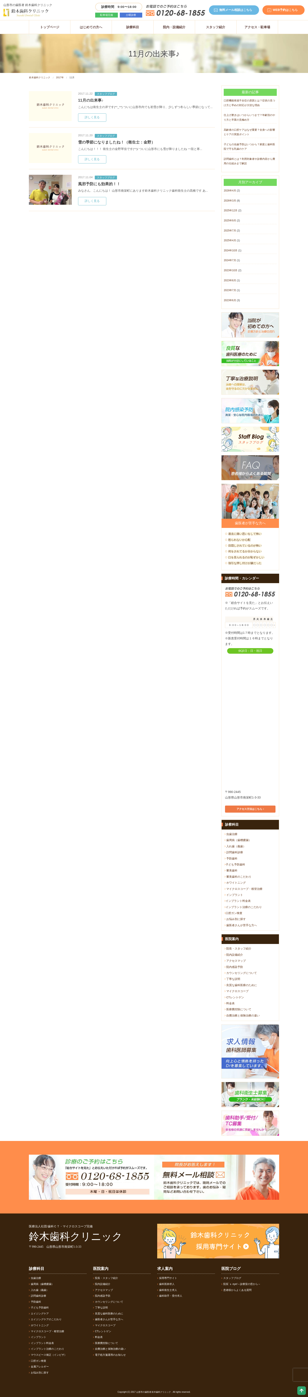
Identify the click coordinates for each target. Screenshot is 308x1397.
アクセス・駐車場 (257, 27)
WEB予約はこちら (285, 10)
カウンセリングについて (241, 973)
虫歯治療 (231, 834)
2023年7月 (230, 290)
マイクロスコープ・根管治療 (244, 888)
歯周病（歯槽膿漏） (238, 840)
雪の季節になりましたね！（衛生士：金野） (116, 142)
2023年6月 (230, 300)
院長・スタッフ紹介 (238, 948)
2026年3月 (230, 200)
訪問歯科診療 (234, 852)
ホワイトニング (235, 882)
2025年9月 (230, 220)
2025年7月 (230, 230)
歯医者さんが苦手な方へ (241, 925)
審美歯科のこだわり (238, 876)
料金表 (230, 1003)
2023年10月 (230, 270)
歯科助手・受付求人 (169, 1295)
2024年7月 (230, 260)
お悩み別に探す (235, 919)
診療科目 (132, 27)
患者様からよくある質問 (236, 1290)
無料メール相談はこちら (235, 10)
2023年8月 (230, 280)
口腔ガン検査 (233, 913)
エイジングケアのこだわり (45, 1319)
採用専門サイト (167, 1278)
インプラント (234, 894)
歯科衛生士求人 (167, 1290)
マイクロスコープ (237, 991)
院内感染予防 (234, 967)
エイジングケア (39, 1313)
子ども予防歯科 (235, 864)
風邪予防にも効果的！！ (99, 184)
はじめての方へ (91, 27)
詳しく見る (92, 117)
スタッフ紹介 (215, 27)
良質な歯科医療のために (241, 985)
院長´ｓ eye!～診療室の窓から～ (241, 1284)
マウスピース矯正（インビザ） (48, 1354)
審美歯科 (231, 870)
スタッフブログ (106, 93)
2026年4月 (230, 190)
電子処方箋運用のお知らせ (109, 1354)
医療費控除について (238, 1009)
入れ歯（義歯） (235, 846)
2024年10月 (230, 250)
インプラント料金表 (238, 900)
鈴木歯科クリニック (39, 77)
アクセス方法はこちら (250, 808)
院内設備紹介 (234, 954)
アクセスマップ (235, 960)
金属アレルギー (39, 1366)
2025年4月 (230, 240)
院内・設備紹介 (174, 27)
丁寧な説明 (232, 979)
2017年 (60, 77)
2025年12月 (230, 210)
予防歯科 (231, 858)
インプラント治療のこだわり (243, 907)
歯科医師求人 (166, 1284)
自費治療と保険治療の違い (242, 1015)
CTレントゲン (234, 997)
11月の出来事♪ (90, 100)
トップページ (49, 27)
